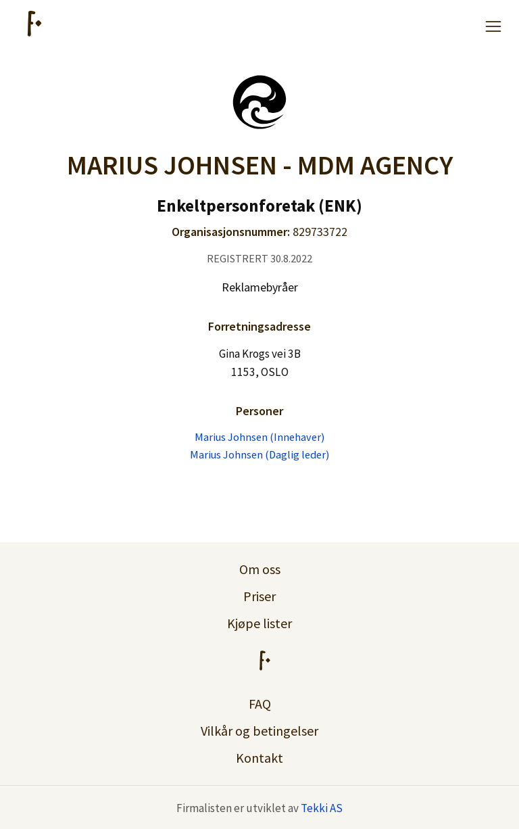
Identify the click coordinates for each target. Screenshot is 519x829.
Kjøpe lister (259, 623)
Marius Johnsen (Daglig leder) (259, 454)
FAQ (260, 703)
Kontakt (259, 757)
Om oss (259, 569)
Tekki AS (322, 808)
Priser (259, 596)
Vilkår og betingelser (259, 730)
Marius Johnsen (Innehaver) (259, 437)
